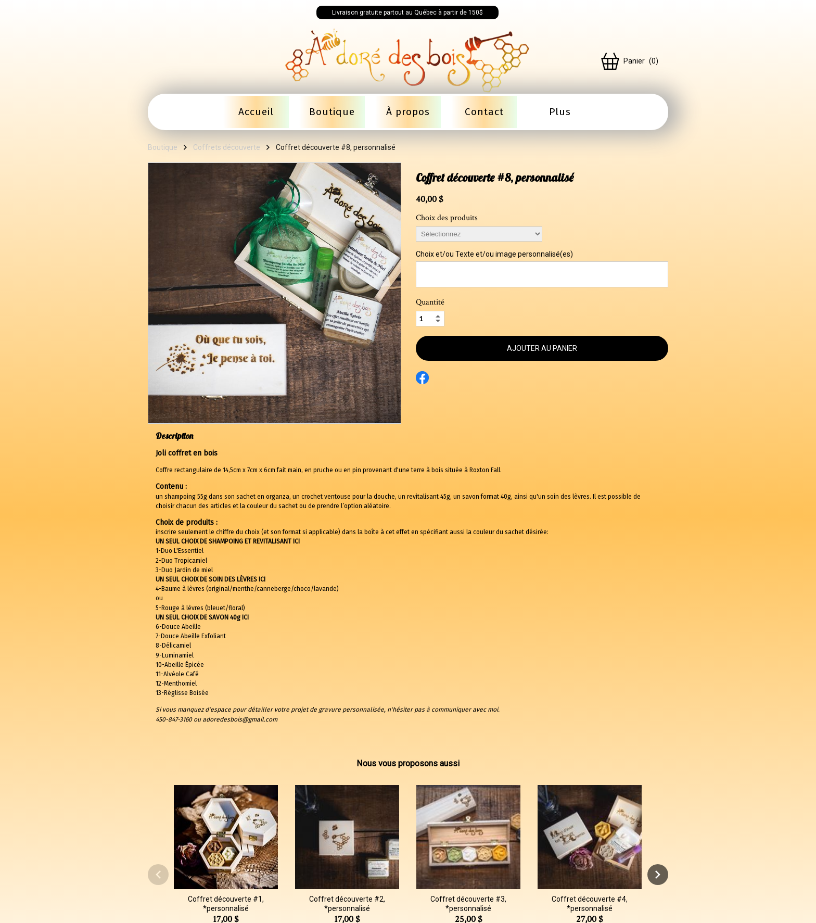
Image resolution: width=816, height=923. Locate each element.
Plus (560, 112)
